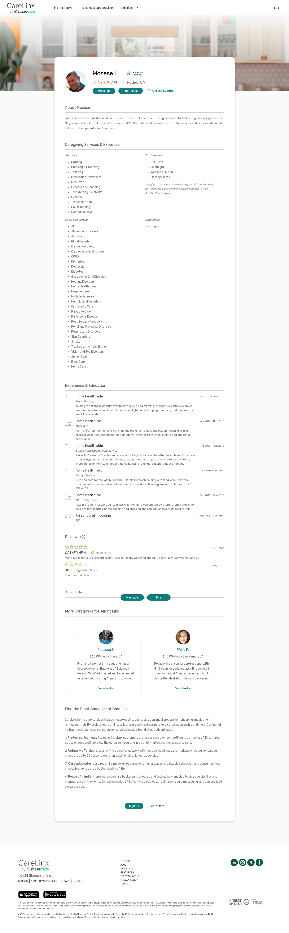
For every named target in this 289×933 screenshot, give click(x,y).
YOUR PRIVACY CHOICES (44, 881)
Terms (124, 884)
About (124, 865)
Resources (127, 872)
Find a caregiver (62, 7)
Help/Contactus (130, 876)
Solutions (129, 7)
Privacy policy (129, 880)
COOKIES (23, 881)
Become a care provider (97, 7)
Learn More (157, 805)
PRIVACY (65, 881)
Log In (278, 7)
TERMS (76, 881)
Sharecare (127, 869)
